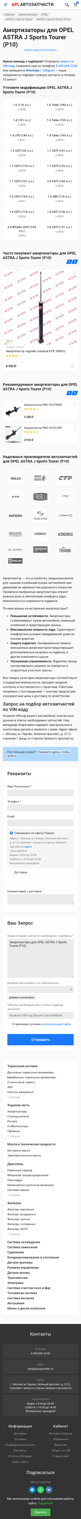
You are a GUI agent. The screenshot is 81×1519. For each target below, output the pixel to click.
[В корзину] (72, 366)
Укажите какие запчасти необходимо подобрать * (40, 936)
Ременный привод (19, 1170)
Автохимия (15, 1303)
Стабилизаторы (18, 1126)
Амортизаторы (28, 14)
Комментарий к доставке (24, 891)
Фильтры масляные (20, 1209)
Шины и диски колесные (26, 1308)
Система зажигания (22, 1247)
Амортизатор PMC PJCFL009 (43, 428)
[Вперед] (75, 262)
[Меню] (6, 4)
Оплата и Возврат (20, 1456)
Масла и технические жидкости (31, 1144)
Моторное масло (18, 1150)
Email (11, 816)
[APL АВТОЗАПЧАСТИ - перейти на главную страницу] (32, 4)
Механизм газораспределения (27, 1175)
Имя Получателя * (19, 786)
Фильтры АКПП (17, 1229)
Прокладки (14, 1180)
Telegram (48, 70)
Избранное (60, 1439)
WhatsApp (32, 70)
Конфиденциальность (20, 1445)
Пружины (13, 1131)
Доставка (20, 1433)
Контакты (20, 1450)
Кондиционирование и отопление (33, 1257)
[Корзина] (75, 4)
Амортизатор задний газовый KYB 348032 (36, 351)
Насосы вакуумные (20, 1092)
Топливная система (22, 1293)
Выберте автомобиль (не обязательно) (33, 983)
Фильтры (14, 1203)
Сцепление (15, 1252)
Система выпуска (20, 1298)
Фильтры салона (18, 1219)
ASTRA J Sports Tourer (19, 19)
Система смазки (18, 1190)
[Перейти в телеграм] (32, 1489)
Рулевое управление (23, 1267)
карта (28, 846)
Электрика (15, 1283)
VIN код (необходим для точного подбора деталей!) (35, 1007)
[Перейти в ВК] (49, 1489)
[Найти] (67, 4)
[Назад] (69, 262)
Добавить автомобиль (21, 997)
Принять (41, 1512)
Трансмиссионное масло (24, 1155)
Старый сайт (60, 1456)
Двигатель (15, 1164)
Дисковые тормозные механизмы (30, 1072)
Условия (20, 1439)
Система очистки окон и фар (29, 1288)
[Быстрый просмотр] (75, 273)
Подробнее (45, 1503)
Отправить (40, 1039)
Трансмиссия (17, 1278)
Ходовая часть (18, 1105)
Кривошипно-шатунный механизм (30, 1185)
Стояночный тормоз (21, 1082)
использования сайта (56, 1024)
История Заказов (60, 1433)
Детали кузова (18, 1273)
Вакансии (60, 1445)
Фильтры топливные (21, 1224)
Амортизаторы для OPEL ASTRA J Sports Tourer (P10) (40, 958)
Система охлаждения (23, 1242)
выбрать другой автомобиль (40, 49)
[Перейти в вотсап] (40, 1489)
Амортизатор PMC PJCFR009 (43, 405)
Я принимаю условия (41, 1024)
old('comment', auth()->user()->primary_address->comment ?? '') (40, 899)
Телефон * (14, 801)
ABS (10, 1087)
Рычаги (12, 1121)
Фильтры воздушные (21, 1214)
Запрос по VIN (60, 1450)
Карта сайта (20, 1462)
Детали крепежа (19, 1262)
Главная (9, 14)
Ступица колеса (18, 1116)
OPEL (45, 14)
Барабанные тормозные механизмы (31, 1077)
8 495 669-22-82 (67, 66)
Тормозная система (22, 1066)
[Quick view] (75, 404)
